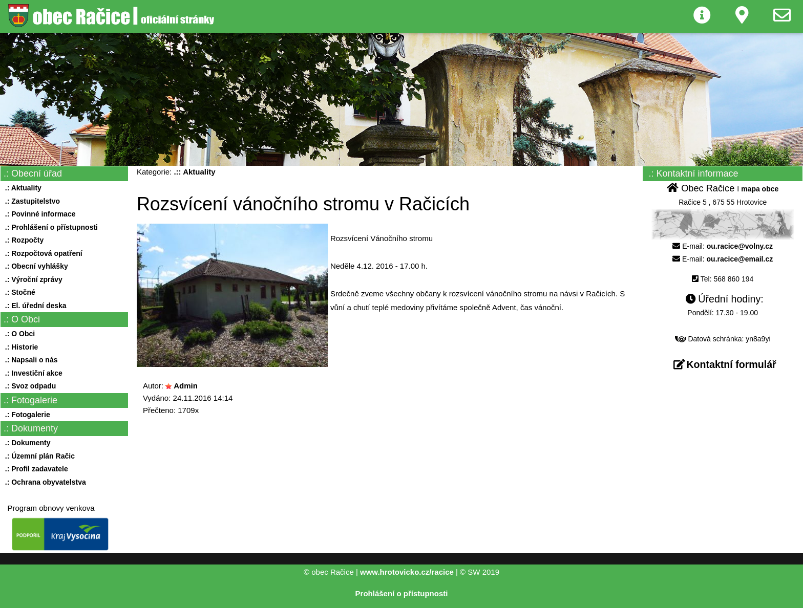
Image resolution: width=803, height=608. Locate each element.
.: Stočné (18, 292)
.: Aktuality (21, 188)
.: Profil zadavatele (34, 469)
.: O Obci (18, 334)
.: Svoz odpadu (28, 386)
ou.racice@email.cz (740, 259)
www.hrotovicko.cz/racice (407, 572)
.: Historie (19, 347)
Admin (186, 385)
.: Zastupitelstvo (30, 201)
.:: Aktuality (194, 171)
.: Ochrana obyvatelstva (43, 482)
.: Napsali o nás (29, 360)
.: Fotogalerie (25, 414)
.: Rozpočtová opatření (41, 253)
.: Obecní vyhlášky (34, 266)
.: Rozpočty (22, 240)
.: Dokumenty (25, 443)
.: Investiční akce (31, 373)
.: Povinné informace (38, 214)
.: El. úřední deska (34, 305)
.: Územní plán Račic (38, 456)
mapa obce (759, 189)
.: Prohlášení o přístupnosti (49, 227)
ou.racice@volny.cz (740, 246)
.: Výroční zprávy (31, 279)
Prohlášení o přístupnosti (401, 593)
